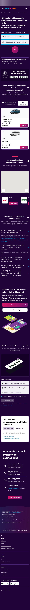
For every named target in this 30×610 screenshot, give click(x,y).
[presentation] (23, 77)
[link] (13, 203)
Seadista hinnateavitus (13, 488)
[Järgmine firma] (26, 190)
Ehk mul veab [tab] (19, 428)
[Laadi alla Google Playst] (14, 77)
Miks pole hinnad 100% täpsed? (15, 523)
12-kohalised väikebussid (13, 240)
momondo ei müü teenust (15, 517)
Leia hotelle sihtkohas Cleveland (11, 438)
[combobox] (7, 32)
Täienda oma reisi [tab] (8, 428)
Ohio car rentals (6, 530)
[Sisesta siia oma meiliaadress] (16, 392)
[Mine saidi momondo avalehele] (10, 8)
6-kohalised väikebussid (13, 236)
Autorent (5, 529)
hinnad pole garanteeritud (15, 512)
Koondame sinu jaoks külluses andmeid (15, 520)
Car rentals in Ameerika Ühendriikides (17, 529)
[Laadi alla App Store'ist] (23, 77)
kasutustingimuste (22, 403)
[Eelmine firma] (3, 190)
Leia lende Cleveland (8, 436)
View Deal (24, 125)
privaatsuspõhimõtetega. (6, 405)
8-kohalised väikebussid (13, 238)
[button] (2, 8)
